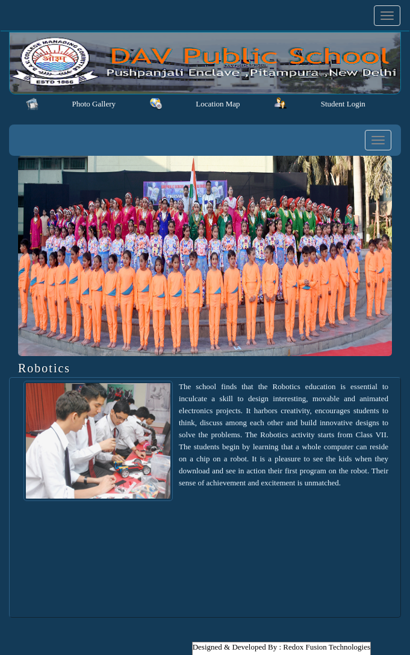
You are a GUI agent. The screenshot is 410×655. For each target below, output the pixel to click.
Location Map (218, 103)
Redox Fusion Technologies (326, 646)
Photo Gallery (94, 103)
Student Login (343, 103)
